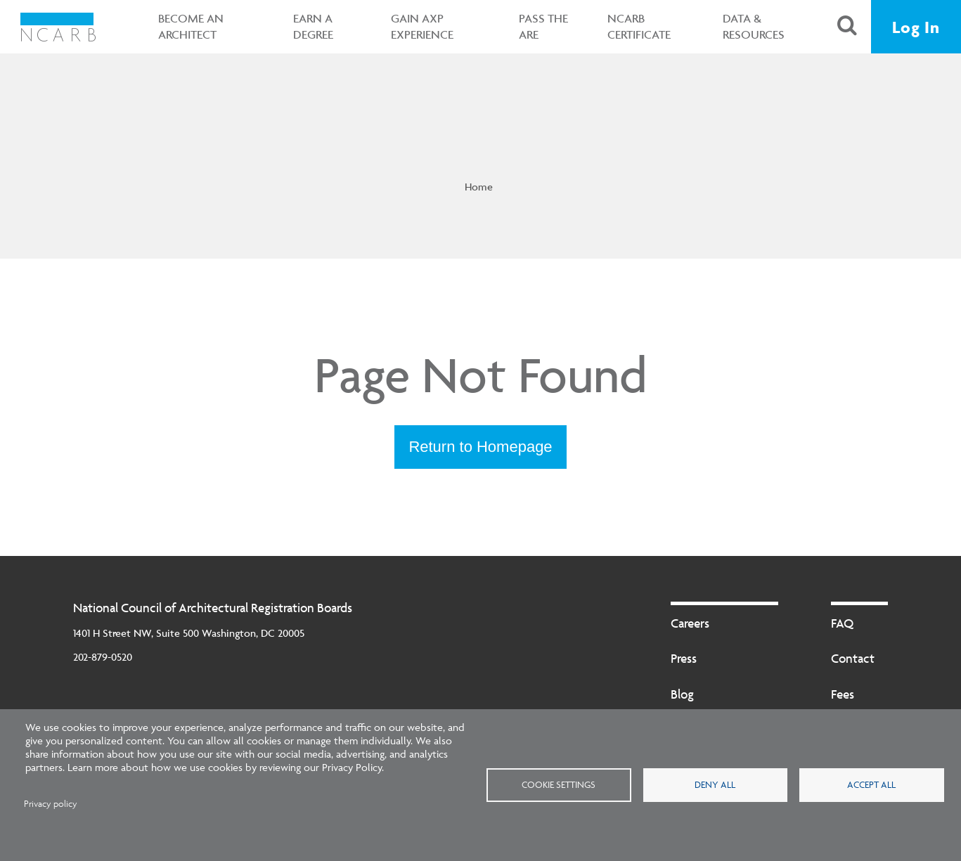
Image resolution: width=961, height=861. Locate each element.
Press (684, 658)
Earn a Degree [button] (313, 26)
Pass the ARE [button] (543, 26)
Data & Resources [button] (754, 26)
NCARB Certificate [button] (639, 26)
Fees (842, 694)
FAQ (842, 623)
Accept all (871, 784)
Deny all (715, 784)
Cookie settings (558, 784)
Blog (682, 694)
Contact (853, 658)
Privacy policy (50, 804)
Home (479, 186)
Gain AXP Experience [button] (422, 26)
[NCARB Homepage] (58, 26)
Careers (690, 623)
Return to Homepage (480, 446)
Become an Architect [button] (191, 26)
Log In (916, 27)
